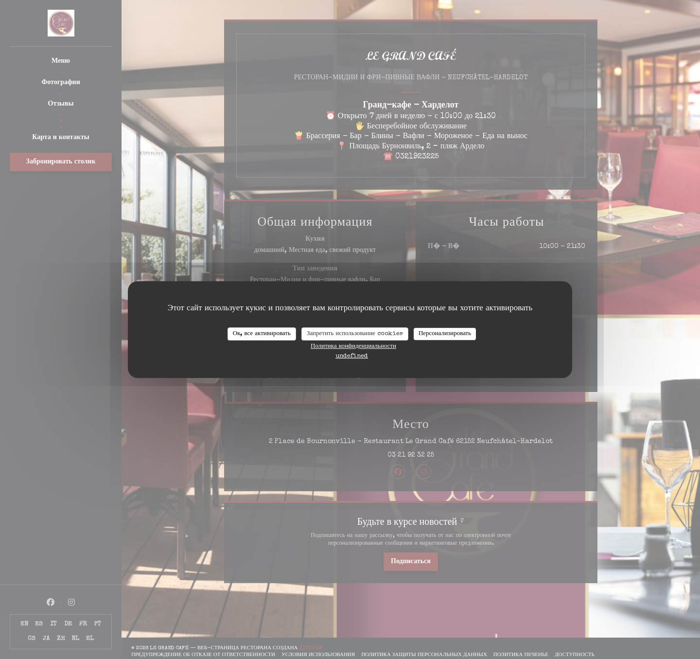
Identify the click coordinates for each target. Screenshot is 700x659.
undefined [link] (351, 356)
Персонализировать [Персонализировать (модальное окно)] (445, 334)
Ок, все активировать (262, 334)
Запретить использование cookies (355, 334)
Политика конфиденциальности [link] (353, 346)
